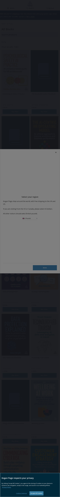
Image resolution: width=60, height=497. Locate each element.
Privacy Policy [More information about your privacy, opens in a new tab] (6, 491)
